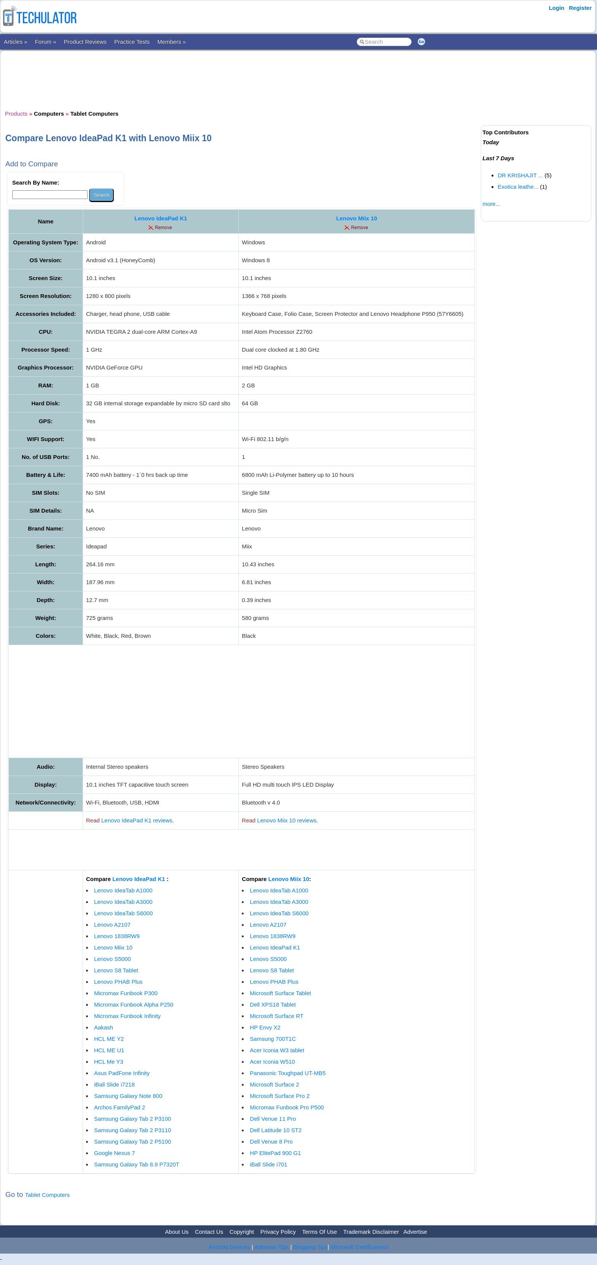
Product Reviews (85, 41)
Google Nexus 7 (114, 1153)
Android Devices (229, 1247)
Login (556, 8)
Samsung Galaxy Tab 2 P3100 (132, 1118)
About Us (177, 1231)
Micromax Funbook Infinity (127, 1016)
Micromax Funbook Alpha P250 (133, 1004)
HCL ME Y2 (109, 1039)
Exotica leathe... (518, 186)
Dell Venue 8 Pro (271, 1141)
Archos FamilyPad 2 (119, 1107)
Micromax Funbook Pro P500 (287, 1107)
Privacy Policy (278, 1231)
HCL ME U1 (109, 1050)
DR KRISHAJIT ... (520, 175)
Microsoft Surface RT (276, 1016)
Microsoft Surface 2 (274, 1084)
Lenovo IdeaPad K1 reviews (136, 820)
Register (580, 8)
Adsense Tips (271, 1247)
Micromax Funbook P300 (126, 993)
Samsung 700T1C (273, 1039)
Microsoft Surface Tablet (280, 993)
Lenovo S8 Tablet (116, 970)
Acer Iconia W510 (272, 1061)
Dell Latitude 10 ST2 (276, 1130)
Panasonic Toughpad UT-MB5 (288, 1073)
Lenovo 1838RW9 (117, 936)
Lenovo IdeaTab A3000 (123, 902)
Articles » (15, 41)
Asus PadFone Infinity (122, 1073)
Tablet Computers (47, 1195)
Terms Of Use (319, 1231)
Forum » (45, 41)
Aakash (103, 1027)
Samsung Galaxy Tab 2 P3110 (132, 1130)
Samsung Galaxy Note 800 (128, 1096)
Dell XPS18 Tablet (273, 1004)
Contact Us (209, 1231)
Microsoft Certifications (360, 1247)
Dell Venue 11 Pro (273, 1118)
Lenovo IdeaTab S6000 (123, 913)
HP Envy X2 (265, 1027)
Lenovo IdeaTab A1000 (123, 890)
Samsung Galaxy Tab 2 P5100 (132, 1141)
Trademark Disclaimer (371, 1231)
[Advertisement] (241, 79)
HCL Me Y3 (108, 1061)
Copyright (242, 1231)
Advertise (415, 1231)
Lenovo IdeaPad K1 (160, 218)
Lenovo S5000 (112, 959)
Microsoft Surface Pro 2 (280, 1096)
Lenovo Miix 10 (356, 218)
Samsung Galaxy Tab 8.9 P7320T (136, 1164)
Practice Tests (132, 41)
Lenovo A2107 (112, 924)
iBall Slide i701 (268, 1164)
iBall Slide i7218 (114, 1084)
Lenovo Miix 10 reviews (286, 820)
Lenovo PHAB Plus (118, 981)
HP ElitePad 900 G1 (275, 1153)
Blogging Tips (311, 1247)
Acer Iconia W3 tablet (277, 1050)
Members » (171, 41)
